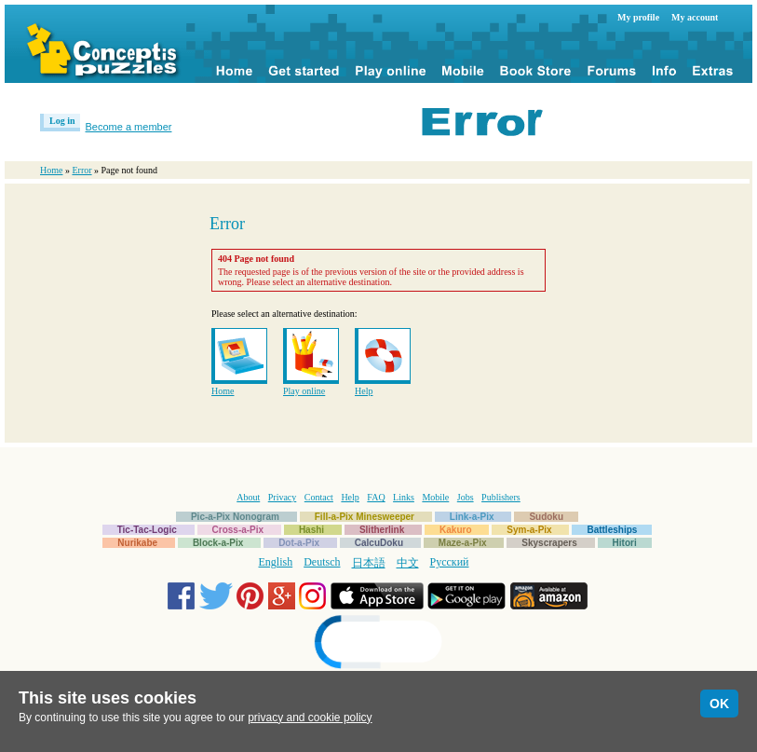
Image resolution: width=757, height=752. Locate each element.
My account (694, 17)
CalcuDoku (379, 543)
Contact (318, 497)
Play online (304, 391)
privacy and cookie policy (310, 717)
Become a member (129, 126)
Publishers (500, 497)
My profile (638, 17)
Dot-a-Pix (298, 543)
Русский (449, 561)
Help (363, 391)
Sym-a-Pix (529, 530)
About (248, 497)
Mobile (435, 497)
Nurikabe (137, 543)
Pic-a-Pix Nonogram (235, 517)
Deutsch (322, 561)
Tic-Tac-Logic (147, 530)
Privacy (282, 497)
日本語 (368, 562)
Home (51, 170)
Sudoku (546, 517)
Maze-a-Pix (463, 543)
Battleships (612, 530)
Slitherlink (381, 530)
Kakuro (455, 530)
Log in (62, 121)
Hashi (311, 530)
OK (719, 703)
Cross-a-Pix (238, 530)
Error (81, 170)
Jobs (465, 497)
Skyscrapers (549, 543)
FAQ (376, 497)
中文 (408, 562)
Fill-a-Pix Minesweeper (364, 517)
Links (403, 497)
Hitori (625, 543)
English (276, 561)
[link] (379, 644)
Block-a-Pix (218, 543)
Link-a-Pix (472, 517)
